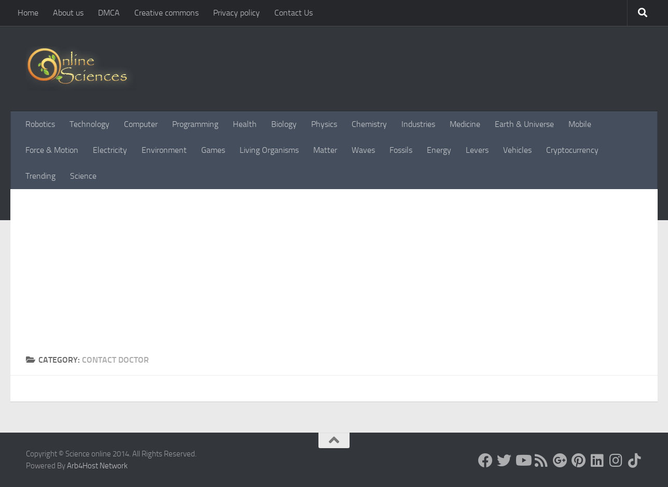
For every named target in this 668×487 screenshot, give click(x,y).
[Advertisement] (334, 276)
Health (245, 124)
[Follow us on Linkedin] (597, 460)
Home (28, 13)
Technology (89, 124)
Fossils (400, 150)
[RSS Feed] (541, 460)
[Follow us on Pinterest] (579, 460)
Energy (439, 150)
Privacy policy (236, 13)
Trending (40, 176)
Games (213, 150)
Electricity (110, 150)
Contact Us (293, 13)
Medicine (465, 124)
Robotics (40, 124)
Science (83, 176)
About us (68, 13)
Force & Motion (51, 150)
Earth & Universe (524, 124)
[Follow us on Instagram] (616, 460)
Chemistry (369, 124)
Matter (325, 150)
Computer (141, 124)
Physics (324, 124)
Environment (164, 150)
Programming (195, 124)
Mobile (579, 124)
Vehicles (517, 150)
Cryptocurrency (572, 150)
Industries (418, 124)
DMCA (109, 13)
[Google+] (560, 460)
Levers (477, 150)
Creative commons (166, 13)
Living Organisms (269, 150)
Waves (363, 150)
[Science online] (485, 460)
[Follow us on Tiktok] (635, 460)
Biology (284, 124)
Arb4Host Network (97, 465)
